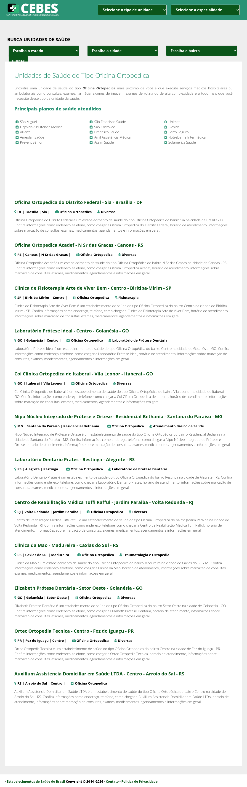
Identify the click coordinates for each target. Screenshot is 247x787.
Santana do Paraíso (43, 426)
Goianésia (34, 340)
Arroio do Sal (36, 683)
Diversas (108, 211)
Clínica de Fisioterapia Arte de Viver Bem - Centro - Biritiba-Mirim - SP (92, 288)
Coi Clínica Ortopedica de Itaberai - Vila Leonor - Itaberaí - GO (83, 374)
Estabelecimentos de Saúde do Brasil (36, 781)
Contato (112, 781)
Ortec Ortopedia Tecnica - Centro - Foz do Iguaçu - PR (74, 631)
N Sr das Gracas (54, 254)
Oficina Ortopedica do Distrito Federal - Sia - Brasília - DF (78, 202)
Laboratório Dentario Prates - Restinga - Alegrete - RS (74, 459)
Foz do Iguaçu (36, 640)
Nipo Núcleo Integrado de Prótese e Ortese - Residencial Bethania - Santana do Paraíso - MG (118, 416)
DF (19, 211)
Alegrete (32, 469)
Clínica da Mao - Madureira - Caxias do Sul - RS (66, 545)
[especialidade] (205, 10)
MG (20, 426)
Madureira (60, 554)
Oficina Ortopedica (76, 211)
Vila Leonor (53, 383)
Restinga (50, 469)
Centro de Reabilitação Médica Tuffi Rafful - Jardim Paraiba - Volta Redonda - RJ (104, 502)
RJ (19, 511)
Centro (58, 297)
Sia (44, 211)
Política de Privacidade (139, 781)
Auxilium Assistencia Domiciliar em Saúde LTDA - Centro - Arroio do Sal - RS (99, 674)
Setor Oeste (57, 597)
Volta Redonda (36, 511)
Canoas (31, 254)
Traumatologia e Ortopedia (146, 554)
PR (19, 640)
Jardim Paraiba (65, 511)
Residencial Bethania (81, 426)
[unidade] (132, 10)
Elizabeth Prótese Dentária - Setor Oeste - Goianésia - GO (78, 588)
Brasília (31, 211)
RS (19, 254)
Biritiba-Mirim (37, 297)
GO (20, 340)
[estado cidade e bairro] (43, 51)
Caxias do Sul (36, 554)
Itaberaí (33, 383)
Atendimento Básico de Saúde (178, 426)
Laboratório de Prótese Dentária (139, 340)
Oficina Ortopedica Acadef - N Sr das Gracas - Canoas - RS (78, 245)
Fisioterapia (128, 297)
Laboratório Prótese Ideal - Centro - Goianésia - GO (71, 331)
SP (19, 297)
